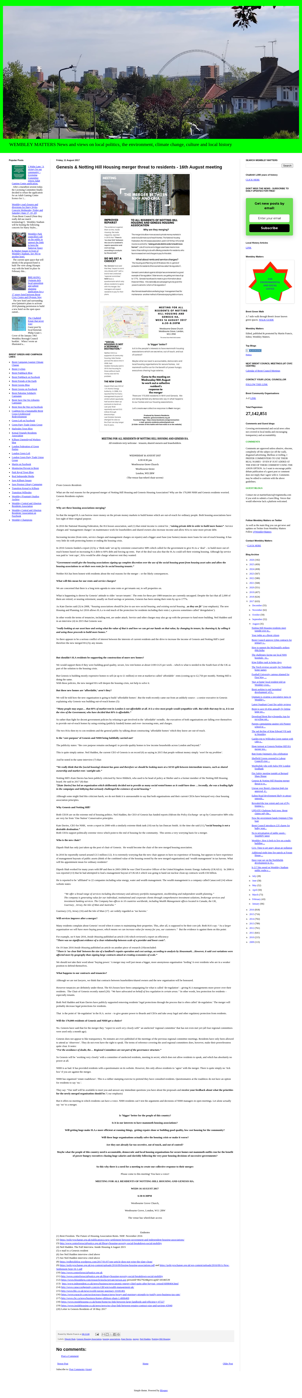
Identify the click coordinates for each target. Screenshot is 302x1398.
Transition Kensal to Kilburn (25, 488)
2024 (252, 569)
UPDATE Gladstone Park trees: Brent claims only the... (269, 812)
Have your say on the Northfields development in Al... (267, 861)
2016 (252, 909)
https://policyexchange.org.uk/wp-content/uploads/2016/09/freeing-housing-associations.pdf (107, 1265)
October (256, 614)
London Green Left (21, 453)
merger (136, 1339)
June (254, 880)
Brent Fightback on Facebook (26, 377)
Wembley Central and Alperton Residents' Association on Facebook (26, 513)
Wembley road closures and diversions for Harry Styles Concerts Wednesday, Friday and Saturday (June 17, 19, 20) (27, 208)
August (256, 623)
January (256, 903)
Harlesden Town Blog (22, 428)
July (254, 876)
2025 (252, 564)
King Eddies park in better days (267, 662)
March (255, 894)
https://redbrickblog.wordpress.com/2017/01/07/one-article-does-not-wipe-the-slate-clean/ (106, 1261)
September (257, 619)
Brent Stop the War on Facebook (27, 407)
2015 (252, 914)
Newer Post (62, 1363)
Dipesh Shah (70, 1339)
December (257, 605)
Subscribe (269, 228)
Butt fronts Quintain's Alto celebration (270, 753)
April (255, 890)
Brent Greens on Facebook (24, 389)
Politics (249, 355)
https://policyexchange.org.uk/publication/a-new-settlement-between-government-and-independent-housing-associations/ (122, 1239)
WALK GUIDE (266, 319)
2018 (252, 596)
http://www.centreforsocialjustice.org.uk (81, 1272)
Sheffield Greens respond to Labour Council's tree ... (269, 760)
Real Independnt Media (23, 476)
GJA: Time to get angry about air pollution (272, 847)
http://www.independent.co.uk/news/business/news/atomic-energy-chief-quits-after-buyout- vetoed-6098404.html (120, 1283)
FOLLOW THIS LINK (257, 384)
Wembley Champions (22, 520)
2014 (252, 919)
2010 (252, 937)
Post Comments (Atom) (80, 1369)
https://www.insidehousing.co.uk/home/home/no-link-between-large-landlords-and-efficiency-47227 (112, 1301)
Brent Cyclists (18, 369)
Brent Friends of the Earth (24, 381)
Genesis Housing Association (89, 1339)
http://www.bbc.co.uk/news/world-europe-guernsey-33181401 (93, 1290)
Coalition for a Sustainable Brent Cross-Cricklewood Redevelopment (27, 414)
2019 (252, 592)
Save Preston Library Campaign (27, 484)
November (257, 610)
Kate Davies (126, 1339)
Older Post (228, 1363)
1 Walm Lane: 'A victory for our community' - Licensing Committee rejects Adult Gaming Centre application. (28, 175)
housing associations (111, 1339)
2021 (252, 583)
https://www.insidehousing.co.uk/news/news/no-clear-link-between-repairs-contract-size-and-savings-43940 (116, 1305)
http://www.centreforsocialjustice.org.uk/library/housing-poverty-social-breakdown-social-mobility (111, 1243)
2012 (252, 928)
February (256, 899)
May (254, 885)
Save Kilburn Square (22, 480)
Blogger (164, 1390)
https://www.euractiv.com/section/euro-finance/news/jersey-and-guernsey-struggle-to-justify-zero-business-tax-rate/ (120, 1294)
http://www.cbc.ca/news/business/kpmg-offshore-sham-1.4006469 (95, 1298)
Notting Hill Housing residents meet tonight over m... (269, 629)
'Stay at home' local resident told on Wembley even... (268, 683)
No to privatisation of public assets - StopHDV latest (269, 834)
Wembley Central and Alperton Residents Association (26, 504)
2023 (252, 573)
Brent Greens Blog (21, 385)
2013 (252, 923)
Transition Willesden (22, 492)
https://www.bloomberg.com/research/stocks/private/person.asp (93, 1279)
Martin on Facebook (21, 464)
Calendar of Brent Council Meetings (263, 370)
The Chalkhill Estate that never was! (36, 321)
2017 (252, 601)
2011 (252, 932)
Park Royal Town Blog (23, 472)
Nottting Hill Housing (161, 1339)
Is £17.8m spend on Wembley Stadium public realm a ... (270, 869)
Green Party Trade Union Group (27, 424)
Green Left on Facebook (23, 420)
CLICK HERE (253, 179)
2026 (252, 559)
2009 (252, 942)
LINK (248, 247)
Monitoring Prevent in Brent (25, 468)
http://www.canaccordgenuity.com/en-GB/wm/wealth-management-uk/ (97, 1287)
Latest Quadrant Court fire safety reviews (271, 704)
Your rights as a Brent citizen (265, 635)
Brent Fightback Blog (22, 373)
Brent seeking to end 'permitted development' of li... (266, 691)
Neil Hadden (145, 1339)
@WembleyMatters (262, 531)
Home (145, 1363)
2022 (252, 578)
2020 (252, 587)
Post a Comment (70, 1356)
